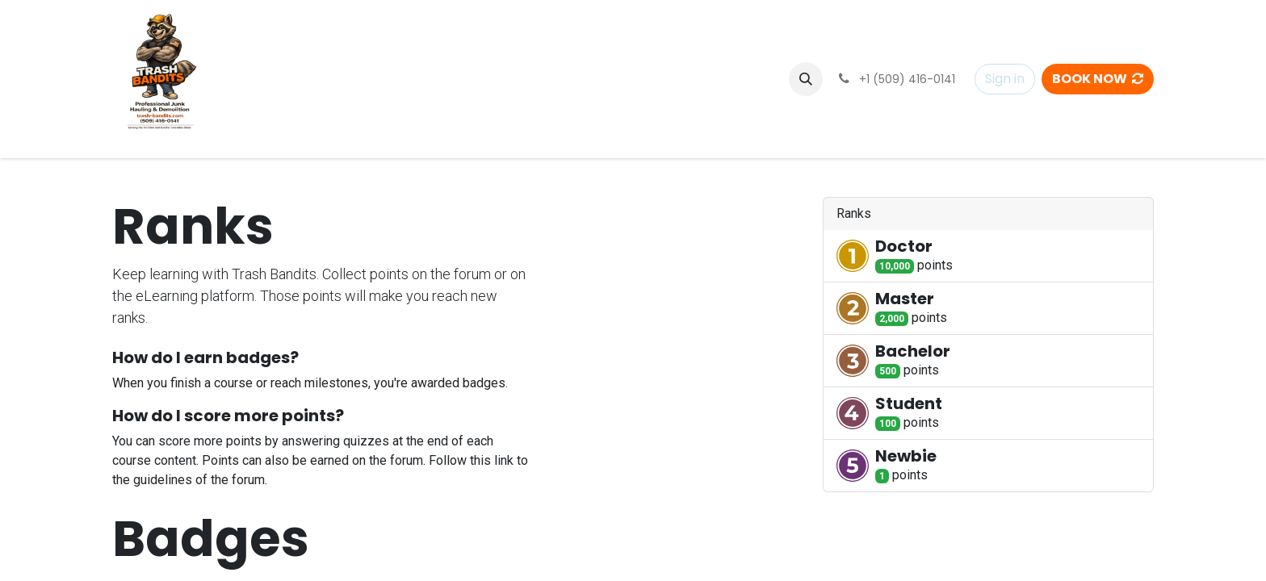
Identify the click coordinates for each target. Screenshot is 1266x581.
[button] (806, 79)
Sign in (1005, 78)
